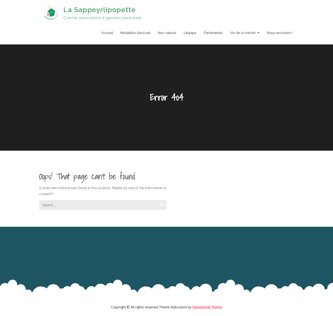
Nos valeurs (167, 33)
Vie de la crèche (243, 33)
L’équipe (189, 33)
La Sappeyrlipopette (99, 10)
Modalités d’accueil (135, 33)
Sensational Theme (207, 307)
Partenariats (213, 33)
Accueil (107, 33)
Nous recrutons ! (280, 33)
